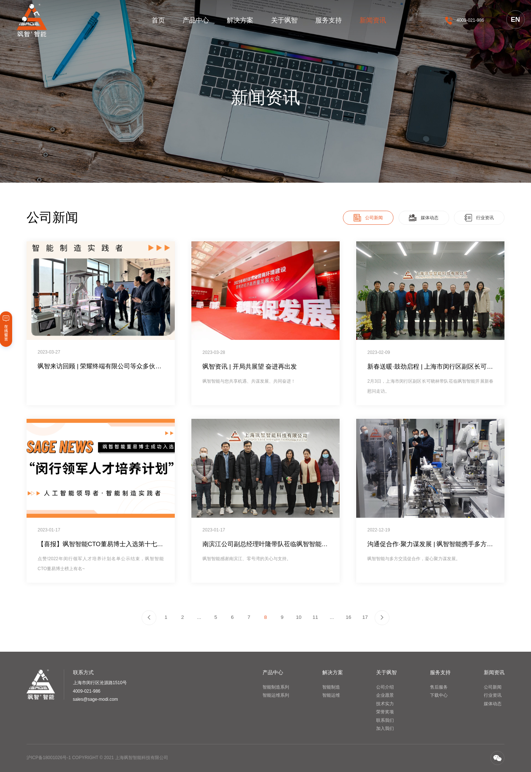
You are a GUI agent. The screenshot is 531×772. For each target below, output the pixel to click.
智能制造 (331, 687)
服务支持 (328, 20)
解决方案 (240, 20)
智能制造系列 (276, 687)
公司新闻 (493, 687)
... (199, 617)
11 (315, 617)
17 (365, 617)
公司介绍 (385, 687)
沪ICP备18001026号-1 (49, 757)
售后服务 (439, 687)
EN (515, 19)
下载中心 (439, 695)
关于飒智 (284, 20)
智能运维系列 (276, 695)
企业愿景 (385, 695)
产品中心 (196, 20)
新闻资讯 (373, 20)
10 (298, 617)
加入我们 (385, 728)
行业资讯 (493, 695)
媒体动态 (493, 703)
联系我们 (385, 720)
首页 (158, 20)
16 (348, 617)
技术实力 (385, 703)
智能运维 (331, 695)
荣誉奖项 (385, 711)
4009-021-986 (470, 20)
